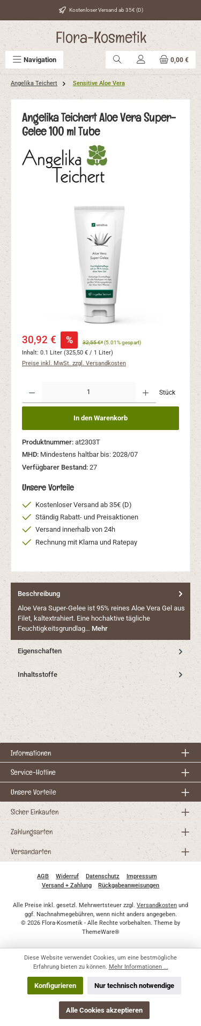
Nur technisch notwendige (134, 986)
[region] (100, 264)
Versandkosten (157, 905)
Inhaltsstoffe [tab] (101, 674)
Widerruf (67, 876)
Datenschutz (103, 876)
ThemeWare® (101, 932)
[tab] (100, 611)
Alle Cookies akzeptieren (104, 1010)
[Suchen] (117, 60)
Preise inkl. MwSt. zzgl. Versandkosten (74, 363)
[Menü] (34, 60)
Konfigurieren (55, 986)
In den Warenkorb (100, 418)
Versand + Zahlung (67, 885)
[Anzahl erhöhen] (145, 392)
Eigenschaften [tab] (101, 651)
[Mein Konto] (141, 60)
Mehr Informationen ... (138, 966)
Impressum (141, 876)
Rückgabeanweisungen (128, 885)
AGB (43, 876)
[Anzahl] (88, 392)
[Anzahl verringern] (32, 392)
